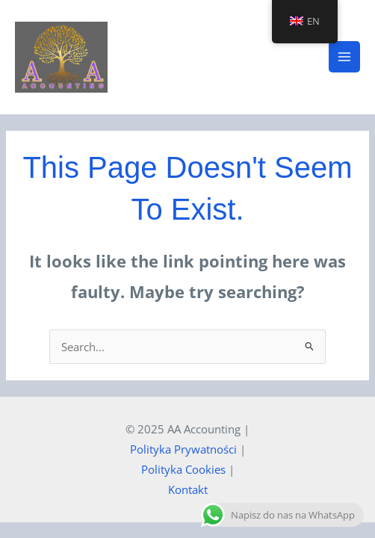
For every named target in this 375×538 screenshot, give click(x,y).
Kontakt (188, 489)
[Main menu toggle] (344, 56)
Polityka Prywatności (183, 449)
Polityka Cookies (183, 469)
